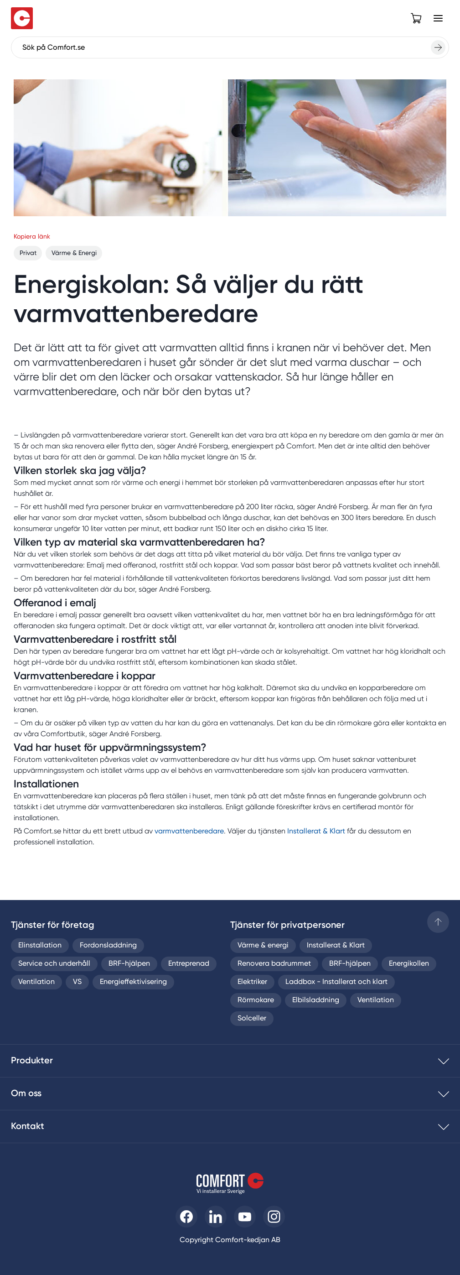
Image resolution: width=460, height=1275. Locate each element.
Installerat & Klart (316, 831)
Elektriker (252, 982)
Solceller (252, 1018)
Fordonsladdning (108, 945)
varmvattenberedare (189, 831)
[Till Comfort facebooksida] (186, 1217)
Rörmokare (256, 1000)
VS (77, 982)
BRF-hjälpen (129, 964)
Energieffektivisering (133, 982)
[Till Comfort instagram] (274, 1217)
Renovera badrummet (274, 964)
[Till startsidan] (22, 18)
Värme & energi (263, 945)
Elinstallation (40, 945)
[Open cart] (416, 18)
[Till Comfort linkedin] (216, 1217)
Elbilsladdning (315, 1000)
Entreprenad (188, 964)
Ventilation (36, 982)
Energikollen (409, 964)
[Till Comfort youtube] (245, 1217)
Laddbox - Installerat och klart (336, 982)
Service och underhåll (54, 964)
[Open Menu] (438, 18)
